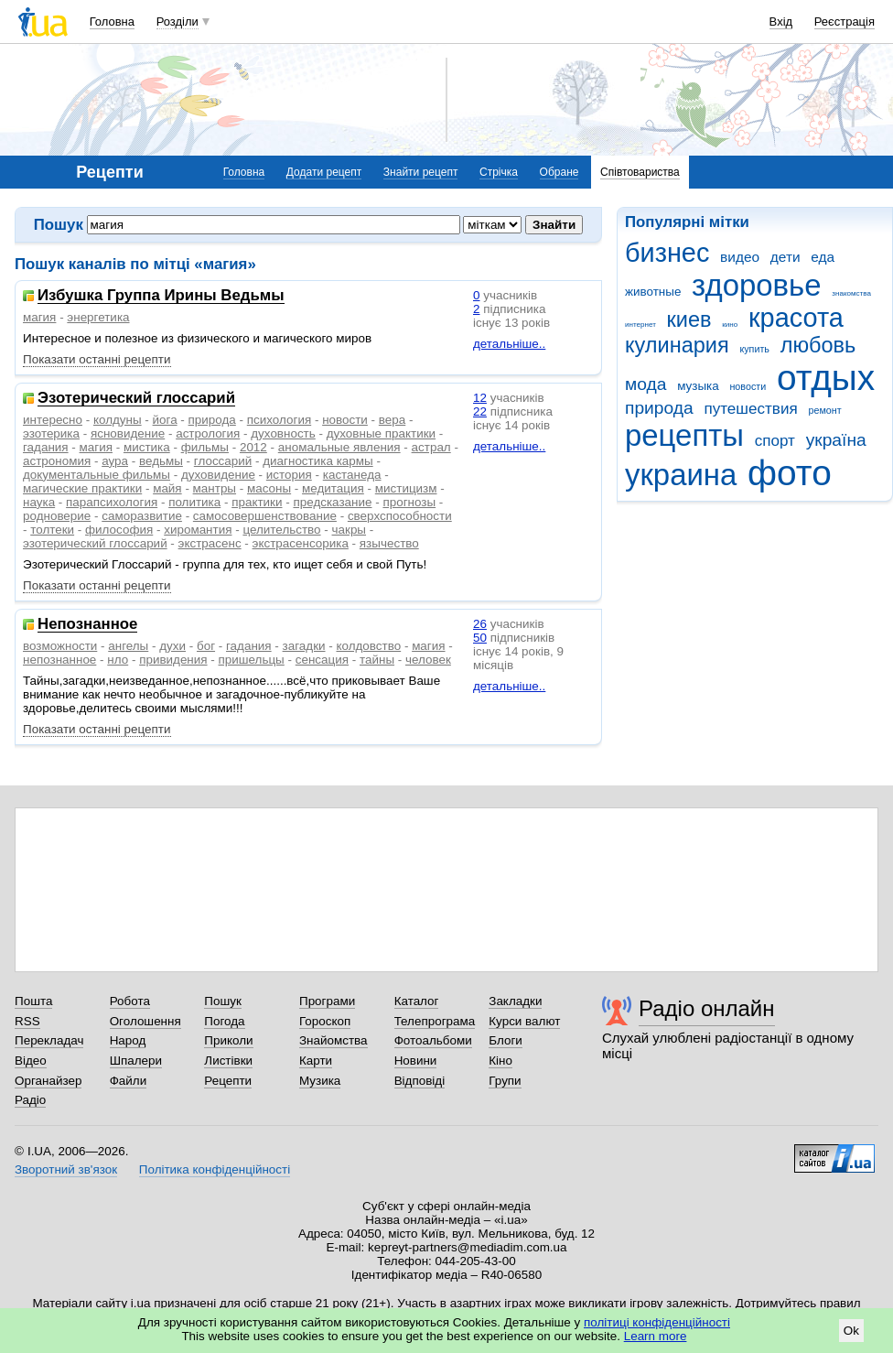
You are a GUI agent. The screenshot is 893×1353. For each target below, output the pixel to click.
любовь (818, 345)
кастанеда (352, 475)
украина (681, 475)
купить (754, 348)
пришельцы (252, 659)
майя (167, 488)
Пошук (223, 1001)
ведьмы (161, 461)
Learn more (655, 1336)
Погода (224, 1021)
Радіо (30, 1100)
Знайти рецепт (420, 172)
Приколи (228, 1040)
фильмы (205, 447)
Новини (415, 1060)
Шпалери (136, 1060)
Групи (505, 1081)
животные (653, 291)
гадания (46, 447)
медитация (333, 488)
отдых (826, 377)
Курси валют (524, 1021)
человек (428, 659)
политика (194, 502)
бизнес (667, 252)
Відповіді (420, 1081)
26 (480, 624)
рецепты (684, 435)
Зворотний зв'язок (66, 1169)
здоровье (756, 285)
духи (172, 646)
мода (645, 384)
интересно (52, 420)
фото (790, 472)
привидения (173, 659)
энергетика (98, 317)
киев (689, 319)
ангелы (128, 646)
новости (747, 386)
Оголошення (145, 1021)
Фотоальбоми (433, 1040)
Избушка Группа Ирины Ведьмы (161, 296)
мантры (214, 488)
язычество (389, 543)
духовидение (218, 475)
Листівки (228, 1060)
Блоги (505, 1040)
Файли (128, 1081)
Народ (128, 1040)
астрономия (57, 461)
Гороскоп (324, 1021)
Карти (315, 1060)
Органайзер (48, 1081)
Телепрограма (435, 1021)
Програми (327, 1001)
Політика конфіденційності (214, 1169)
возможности (60, 646)
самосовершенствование (265, 516)
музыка (698, 386)
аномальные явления (339, 447)
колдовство (368, 646)
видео (739, 257)
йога (165, 420)
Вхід (781, 21)
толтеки (52, 529)
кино (729, 324)
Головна (112, 21)
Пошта (33, 1001)
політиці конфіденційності (657, 1322)
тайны (377, 659)
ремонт (824, 410)
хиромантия (197, 529)
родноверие (57, 516)
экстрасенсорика (301, 543)
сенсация (322, 659)
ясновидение (128, 433)
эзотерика (51, 433)
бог (206, 646)
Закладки (515, 1001)
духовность (283, 433)
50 (480, 637)
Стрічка (498, 172)
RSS (27, 1021)
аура (115, 461)
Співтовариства (640, 172)
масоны (269, 488)
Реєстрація (844, 21)
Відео (31, 1060)
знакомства (851, 293)
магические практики (82, 488)
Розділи (177, 21)
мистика (147, 447)
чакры (349, 529)
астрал (431, 447)
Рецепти (228, 1081)
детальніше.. (509, 344)
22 (480, 411)
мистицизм (406, 488)
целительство (281, 529)
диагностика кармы (317, 461)
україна (836, 439)
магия (39, 317)
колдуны (117, 420)
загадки (304, 646)
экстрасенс (210, 543)
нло (117, 659)
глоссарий (223, 461)
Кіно (500, 1060)
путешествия (750, 408)
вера (392, 420)
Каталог (416, 1001)
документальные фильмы (96, 475)
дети (785, 257)
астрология (208, 433)
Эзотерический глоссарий (136, 398)
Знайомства (333, 1040)
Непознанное (87, 625)
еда (822, 257)
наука (39, 502)
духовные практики (381, 433)
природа (659, 407)
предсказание (332, 502)
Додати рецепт (323, 172)
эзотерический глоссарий (95, 543)
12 (480, 398)
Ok (851, 1330)
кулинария (677, 345)
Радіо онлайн (707, 1008)
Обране (559, 172)
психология (279, 420)
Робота (130, 1001)
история (289, 475)
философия (119, 529)
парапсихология (111, 502)
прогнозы (409, 502)
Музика (319, 1081)
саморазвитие (142, 516)
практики (256, 502)
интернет (640, 324)
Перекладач (49, 1040)
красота (796, 317)
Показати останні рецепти (97, 359)
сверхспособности (400, 516)
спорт (775, 440)
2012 (253, 447)
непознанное (59, 659)
